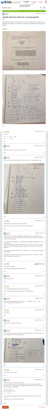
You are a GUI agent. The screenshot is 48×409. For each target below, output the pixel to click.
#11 (43, 315)
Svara (6, 407)
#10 (43, 305)
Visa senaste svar (42, 407)
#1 (45, 126)
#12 (43, 325)
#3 (43, 152)
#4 (43, 216)
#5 (43, 228)
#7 (43, 271)
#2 (43, 141)
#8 (43, 281)
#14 (43, 375)
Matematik (4, 7)
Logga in (41, 2)
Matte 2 (9, 7)
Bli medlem (34, 2)
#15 (43, 403)
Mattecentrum (17, 3)
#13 (43, 365)
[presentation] (10, 136)
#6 (43, 259)
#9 (43, 293)
